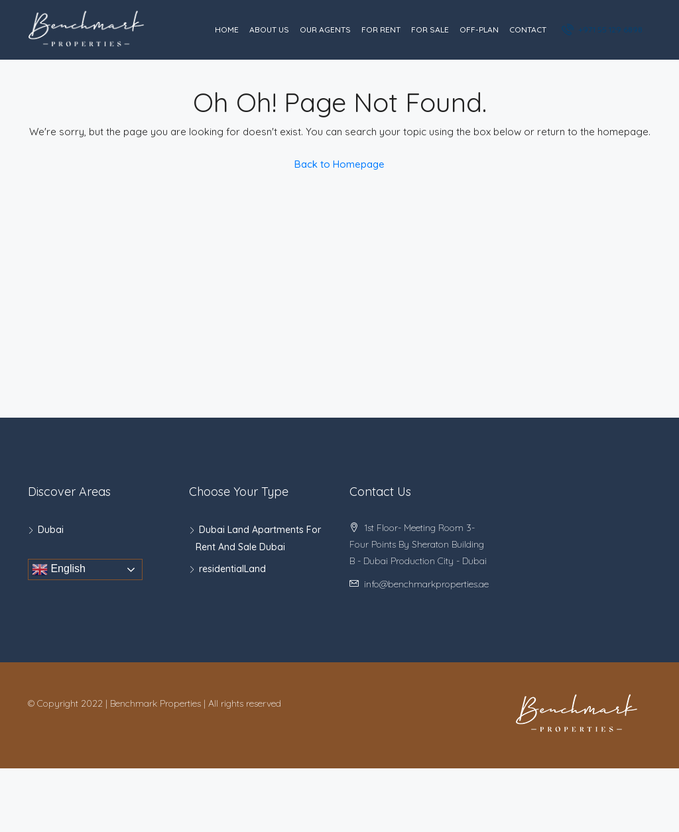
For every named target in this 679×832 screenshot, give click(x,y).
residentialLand (232, 569)
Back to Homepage (339, 164)
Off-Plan (479, 29)
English (59, 569)
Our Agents (325, 29)
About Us (269, 29)
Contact (527, 29)
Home (227, 29)
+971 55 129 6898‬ (603, 29)
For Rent (381, 29)
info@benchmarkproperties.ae (426, 584)
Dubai (51, 530)
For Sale (430, 29)
